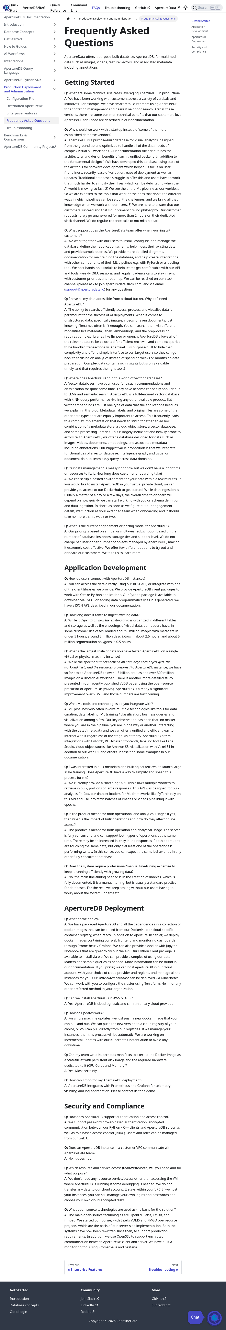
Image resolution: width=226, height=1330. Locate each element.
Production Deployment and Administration (22, 89)
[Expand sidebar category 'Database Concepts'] (54, 32)
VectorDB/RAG (34, 7)
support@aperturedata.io (84, 289)
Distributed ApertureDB (25, 106)
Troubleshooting (117, 7)
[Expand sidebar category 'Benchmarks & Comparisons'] (54, 137)
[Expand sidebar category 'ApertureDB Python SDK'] (54, 80)
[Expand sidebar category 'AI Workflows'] (54, 53)
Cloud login (18, 1311)
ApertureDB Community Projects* (30, 146)
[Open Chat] (214, 1318)
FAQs (96, 7)
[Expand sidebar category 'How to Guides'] (54, 46)
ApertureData (167, 7)
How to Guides (15, 46)
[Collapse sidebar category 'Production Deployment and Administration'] (54, 89)
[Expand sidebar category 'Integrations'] (54, 61)
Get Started (13, 39)
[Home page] (68, 18)
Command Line (79, 8)
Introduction (14, 24)
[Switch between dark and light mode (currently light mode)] (185, 7)
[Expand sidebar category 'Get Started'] (54, 39)
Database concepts (24, 1305)
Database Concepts (19, 32)
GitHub (142, 7)
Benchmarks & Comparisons (15, 137)
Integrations (13, 61)
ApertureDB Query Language (18, 70)
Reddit (87, 1311)
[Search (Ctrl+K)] (207, 7)
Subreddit (161, 1305)
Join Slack (90, 1298)
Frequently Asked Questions (28, 120)
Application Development (200, 29)
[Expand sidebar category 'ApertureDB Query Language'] (54, 70)
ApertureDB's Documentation (27, 17)
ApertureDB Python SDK (22, 80)
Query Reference (58, 8)
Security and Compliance (199, 49)
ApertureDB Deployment (199, 39)
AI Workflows (14, 54)
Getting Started (201, 21)
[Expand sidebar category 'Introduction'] (54, 24)
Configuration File (20, 98)
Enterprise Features (22, 113)
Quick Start (13, 8)
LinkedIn (89, 1305)
